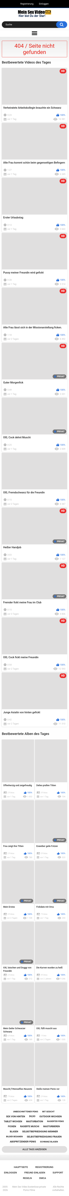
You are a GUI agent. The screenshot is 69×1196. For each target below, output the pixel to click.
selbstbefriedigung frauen (44, 1136)
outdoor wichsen (50, 1116)
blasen (14, 1131)
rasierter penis (55, 1121)
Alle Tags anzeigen (34, 1149)
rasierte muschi (29, 1126)
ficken (12, 1126)
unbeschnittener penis (25, 1111)
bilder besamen (14, 1136)
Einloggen (44, 4)
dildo (32, 1116)
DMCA (42, 1178)
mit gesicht (48, 1111)
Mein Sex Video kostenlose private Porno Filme (29, 1188)
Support (58, 1172)
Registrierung (26, 4)
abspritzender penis (23, 1141)
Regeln (27, 1178)
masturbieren (51, 1126)
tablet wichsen (13, 1121)
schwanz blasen (49, 1142)
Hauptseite (21, 1167)
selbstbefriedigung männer (40, 1131)
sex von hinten (15, 1116)
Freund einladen (34, 1172)
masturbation (34, 1121)
